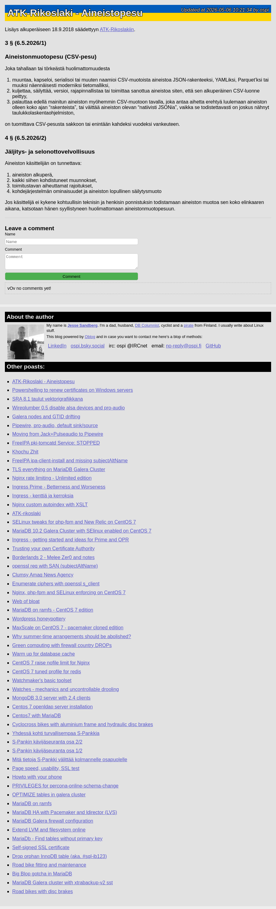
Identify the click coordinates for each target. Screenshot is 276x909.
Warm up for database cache (43, 656)
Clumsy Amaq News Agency (42, 577)
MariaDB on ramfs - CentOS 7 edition (52, 612)
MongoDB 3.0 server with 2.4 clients (51, 700)
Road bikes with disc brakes (42, 894)
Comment (13, 249)
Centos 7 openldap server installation (52, 709)
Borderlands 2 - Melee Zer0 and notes (53, 560)
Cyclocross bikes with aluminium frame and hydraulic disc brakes (82, 727)
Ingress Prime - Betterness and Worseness (58, 489)
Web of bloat (26, 604)
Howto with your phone (37, 779)
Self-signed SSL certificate (40, 850)
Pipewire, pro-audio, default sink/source (55, 428)
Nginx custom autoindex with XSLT (50, 507)
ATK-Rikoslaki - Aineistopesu (43, 384)
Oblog (90, 339)
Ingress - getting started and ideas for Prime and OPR (70, 542)
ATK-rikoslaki (26, 516)
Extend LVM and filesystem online (49, 832)
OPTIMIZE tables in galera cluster (49, 797)
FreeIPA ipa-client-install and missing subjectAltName (70, 463)
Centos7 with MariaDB (36, 718)
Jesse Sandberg (83, 328)
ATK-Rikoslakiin (117, 29)
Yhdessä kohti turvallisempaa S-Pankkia (55, 736)
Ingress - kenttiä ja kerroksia (42, 498)
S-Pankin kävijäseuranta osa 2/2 (47, 744)
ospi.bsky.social (88, 348)
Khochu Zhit (25, 454)
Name (10, 234)
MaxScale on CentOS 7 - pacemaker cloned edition (67, 630)
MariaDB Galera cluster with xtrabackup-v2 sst (62, 885)
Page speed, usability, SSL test (45, 771)
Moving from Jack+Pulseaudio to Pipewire (57, 436)
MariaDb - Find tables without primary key (57, 841)
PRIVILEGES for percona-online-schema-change (65, 788)
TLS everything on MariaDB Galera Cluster (58, 472)
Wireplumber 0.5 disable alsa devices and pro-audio (68, 410)
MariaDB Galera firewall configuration (52, 823)
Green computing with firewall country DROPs (62, 648)
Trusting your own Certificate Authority (53, 551)
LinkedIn (57, 348)
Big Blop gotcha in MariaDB (42, 876)
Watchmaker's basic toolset (42, 683)
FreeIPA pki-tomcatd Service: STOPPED (56, 445)
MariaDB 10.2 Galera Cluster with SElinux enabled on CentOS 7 (81, 533)
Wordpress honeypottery (38, 621)
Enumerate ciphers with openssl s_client (55, 586)
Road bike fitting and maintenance (49, 867)
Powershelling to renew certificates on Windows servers (72, 392)
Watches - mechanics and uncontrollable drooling (65, 692)
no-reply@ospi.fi (183, 348)
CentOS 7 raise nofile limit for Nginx (51, 665)
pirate (188, 328)
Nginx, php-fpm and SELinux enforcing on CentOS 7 (69, 595)
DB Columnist (147, 328)
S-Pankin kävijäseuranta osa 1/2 (47, 753)
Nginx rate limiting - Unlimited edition (52, 480)
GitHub (213, 348)
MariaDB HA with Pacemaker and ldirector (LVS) (64, 815)
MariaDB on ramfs (32, 806)
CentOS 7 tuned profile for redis (46, 674)
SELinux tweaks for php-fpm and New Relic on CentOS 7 (74, 524)
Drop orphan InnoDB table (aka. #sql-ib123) (59, 859)
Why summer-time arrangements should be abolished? (71, 639)
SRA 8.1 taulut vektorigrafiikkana (47, 401)
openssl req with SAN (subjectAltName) (55, 568)
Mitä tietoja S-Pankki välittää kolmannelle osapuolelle (69, 762)
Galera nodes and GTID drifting (46, 419)
